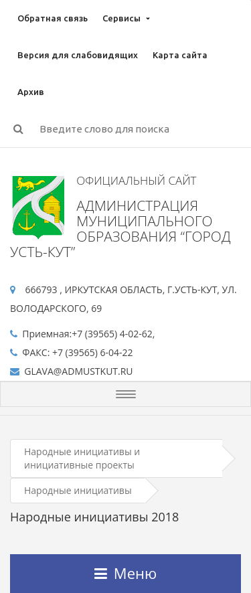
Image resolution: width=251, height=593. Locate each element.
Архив (30, 91)
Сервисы (121, 18)
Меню (125, 573)
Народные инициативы (78, 490)
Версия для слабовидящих (77, 55)
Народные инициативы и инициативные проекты (82, 458)
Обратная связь (52, 18)
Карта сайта (180, 55)
